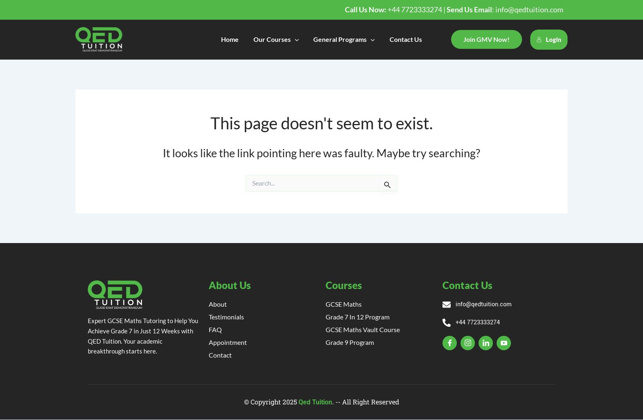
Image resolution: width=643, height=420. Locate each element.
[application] (296, 39)
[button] (486, 39)
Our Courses (277, 39)
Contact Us (403, 39)
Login (548, 39)
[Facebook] (449, 344)
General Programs (343, 39)
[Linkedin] (486, 344)
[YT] (504, 344)
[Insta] (468, 344)
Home (232, 39)
